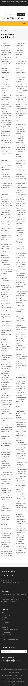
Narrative (19, 678)
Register (18, 4)
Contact (4, 620)
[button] (23, 23)
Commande (5, 627)
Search (25, 651)
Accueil (2, 30)
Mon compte (5, 622)
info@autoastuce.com (9, 578)
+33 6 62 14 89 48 (10, 19)
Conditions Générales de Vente (10, 629)
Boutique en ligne (6, 615)
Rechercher (21, 14)
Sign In (14, 4)
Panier (4, 624)
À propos (4, 617)
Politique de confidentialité (9, 634)
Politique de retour (7, 637)
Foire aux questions (7, 632)
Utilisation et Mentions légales (10, 639)
